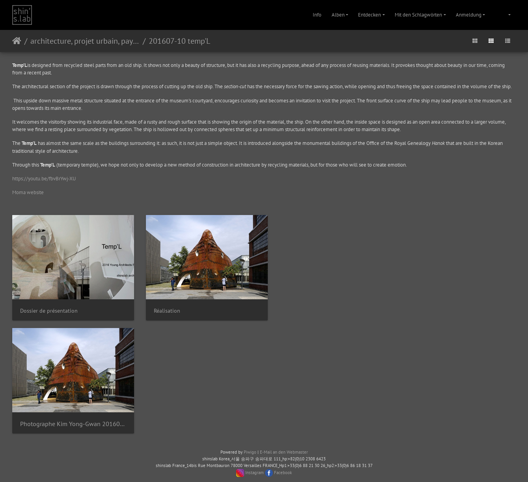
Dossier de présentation (49, 307)
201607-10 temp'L (179, 41)
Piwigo (250, 445)
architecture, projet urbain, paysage (85, 41)
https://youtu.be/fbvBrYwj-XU (44, 178)
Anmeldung (468, 14)
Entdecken (369, 14)
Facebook (283, 466)
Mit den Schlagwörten (418, 14)
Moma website (28, 192)
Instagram (254, 466)
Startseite (16, 41)
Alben (338, 14)
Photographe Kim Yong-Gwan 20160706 (70, 417)
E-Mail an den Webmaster (284, 445)
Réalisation (162, 307)
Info (317, 14)
